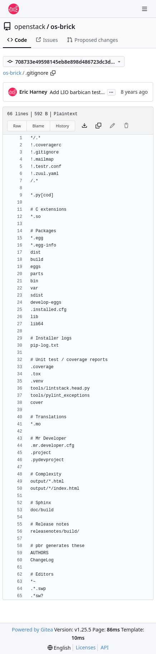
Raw (17, 125)
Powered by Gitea (32, 629)
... (111, 91)
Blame (38, 125)
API (104, 647)
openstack (29, 26)
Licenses (86, 647)
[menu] (59, 647)
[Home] (14, 9)
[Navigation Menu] (145, 9)
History (62, 125)
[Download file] (84, 126)
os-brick (62, 26)
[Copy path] (52, 72)
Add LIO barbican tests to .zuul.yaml (92, 92)
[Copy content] (98, 126)
